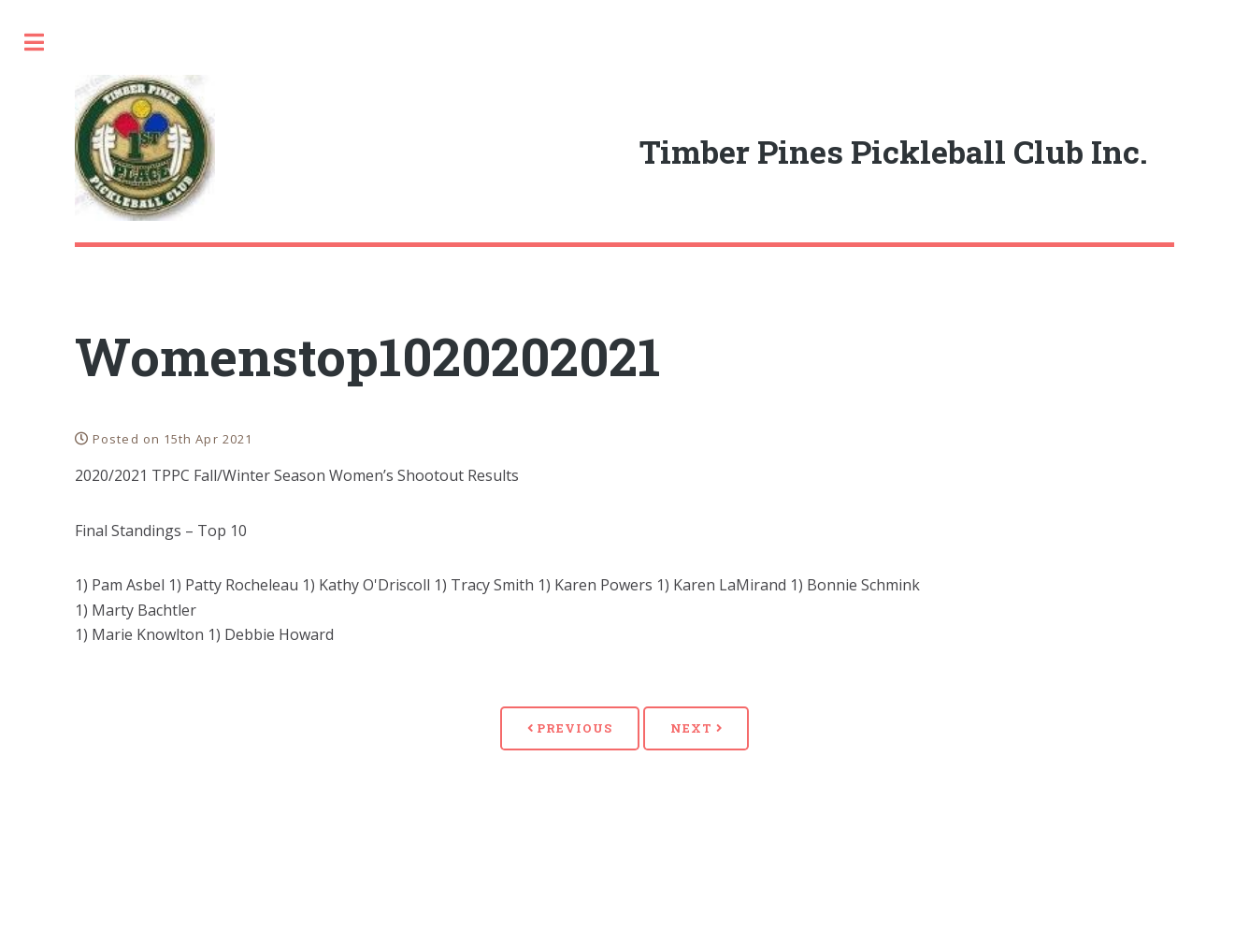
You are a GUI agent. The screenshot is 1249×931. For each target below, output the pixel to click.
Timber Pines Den (104, 328)
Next (851, 753)
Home (52, 231)
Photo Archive (93, 568)
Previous (725, 753)
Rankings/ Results (111, 616)
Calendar (71, 376)
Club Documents (101, 520)
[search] (154, 43)
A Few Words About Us (127, 279)
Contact (65, 712)
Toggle (343, 42)
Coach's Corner (95, 472)
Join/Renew (80, 665)
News (52, 424)
